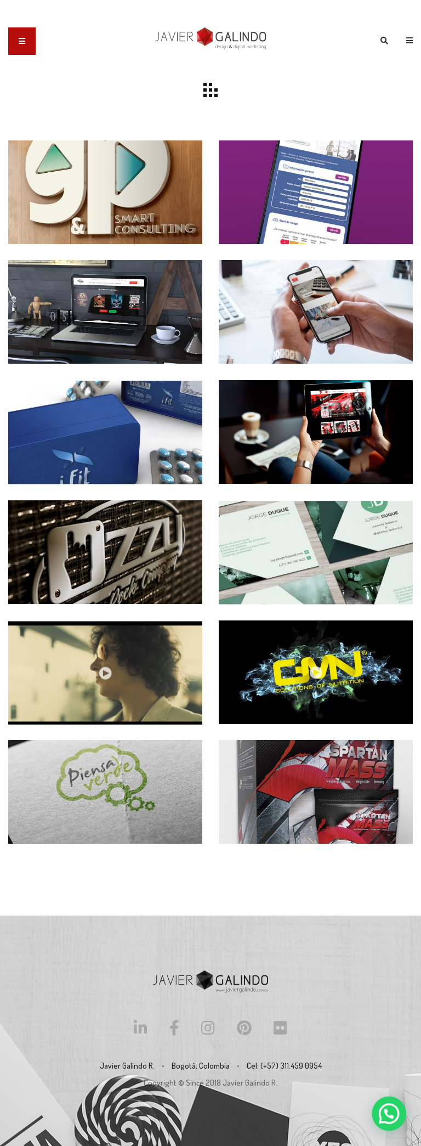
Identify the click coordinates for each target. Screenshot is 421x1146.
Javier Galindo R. (250, 1082)
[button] (391, 1119)
